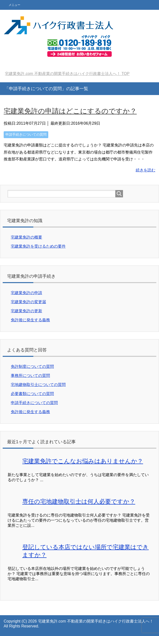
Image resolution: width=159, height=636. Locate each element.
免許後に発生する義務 (30, 320)
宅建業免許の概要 (26, 237)
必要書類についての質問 (32, 394)
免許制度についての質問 (32, 366)
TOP (67, 74)
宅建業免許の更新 (26, 311)
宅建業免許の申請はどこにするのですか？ (70, 111)
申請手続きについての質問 (26, 134)
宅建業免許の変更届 (28, 302)
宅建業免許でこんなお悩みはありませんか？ (82, 461)
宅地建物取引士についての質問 (38, 385)
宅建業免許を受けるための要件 (38, 246)
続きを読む (145, 170)
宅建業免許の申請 (26, 293)
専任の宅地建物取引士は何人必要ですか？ (78, 501)
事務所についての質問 (30, 375)
